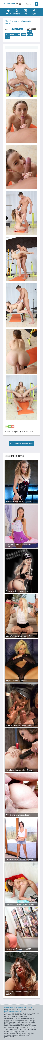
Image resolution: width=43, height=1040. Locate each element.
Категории (17, 12)
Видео (34, 12)
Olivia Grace (18, 29)
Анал (29, 31)
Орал (23, 34)
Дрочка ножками (13, 34)
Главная (8, 12)
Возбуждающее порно (12, 1011)
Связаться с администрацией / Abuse (18, 1007)
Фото (25, 12)
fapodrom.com (11, 4)
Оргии (29, 34)
